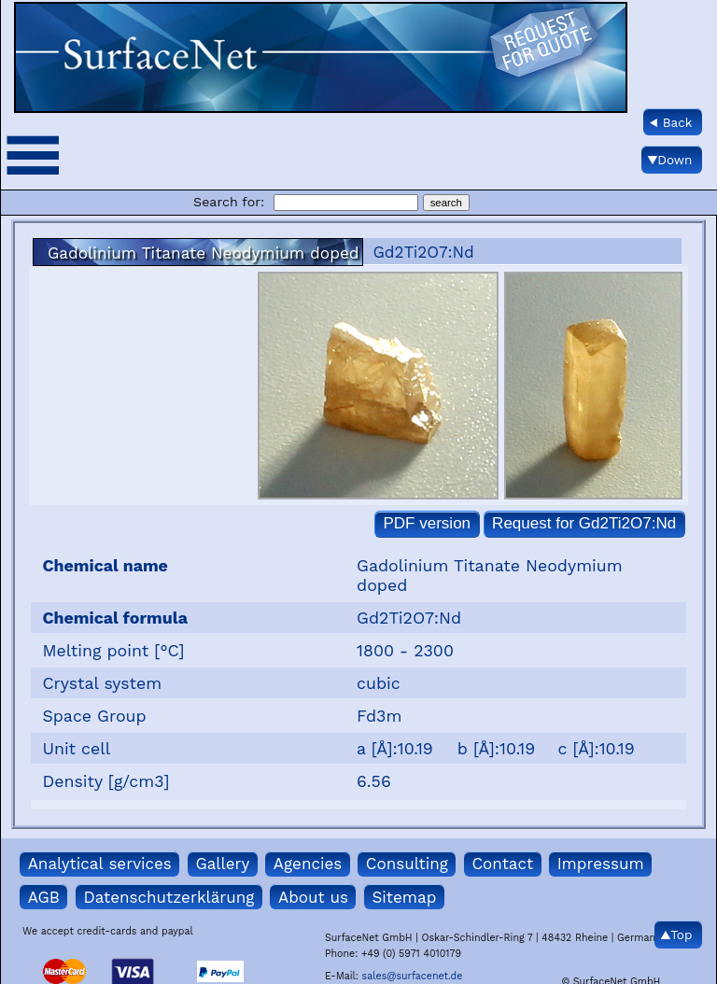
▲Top (677, 934)
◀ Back (671, 122)
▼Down (670, 159)
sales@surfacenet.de (412, 976)
